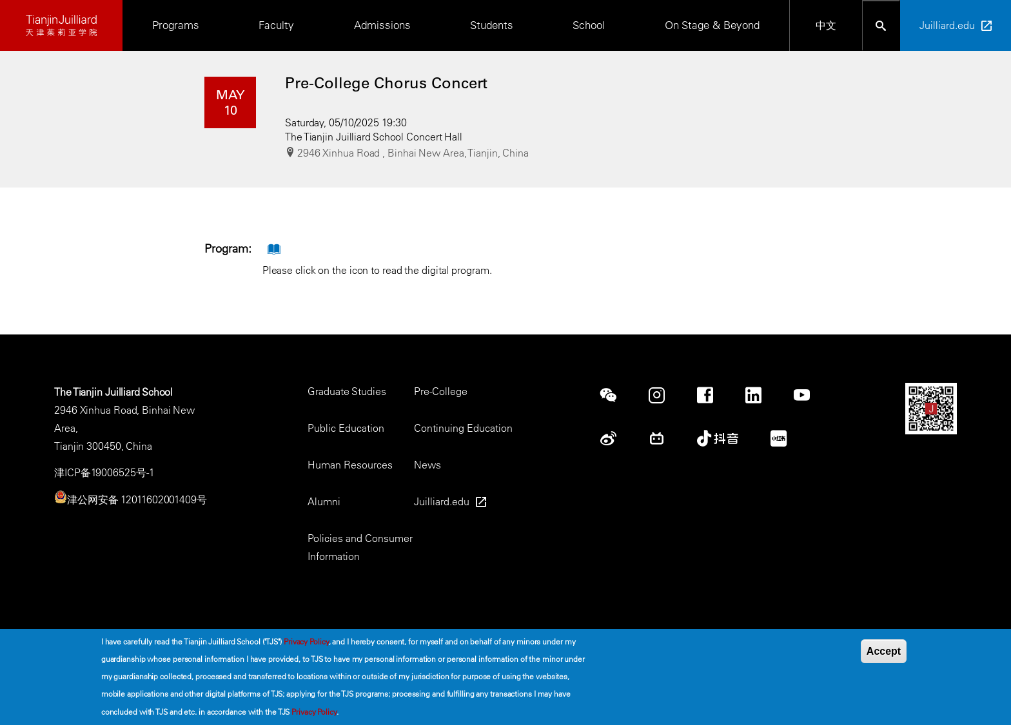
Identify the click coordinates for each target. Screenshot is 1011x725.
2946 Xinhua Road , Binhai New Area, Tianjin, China (413, 152)
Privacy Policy (306, 644)
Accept (884, 654)
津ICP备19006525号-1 (104, 472)
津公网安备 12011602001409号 (137, 499)
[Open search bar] (881, 25)
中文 (826, 25)
